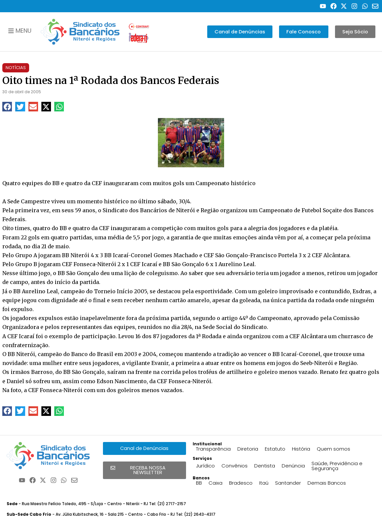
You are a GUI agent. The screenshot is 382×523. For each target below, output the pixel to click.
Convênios (234, 465)
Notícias (16, 67)
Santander (288, 482)
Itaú (263, 482)
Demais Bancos (327, 482)
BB (199, 482)
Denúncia (293, 465)
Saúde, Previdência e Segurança (336, 466)
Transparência (213, 448)
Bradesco (241, 482)
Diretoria (247, 448)
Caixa (215, 482)
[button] (7, 106)
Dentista (264, 465)
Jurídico (205, 465)
